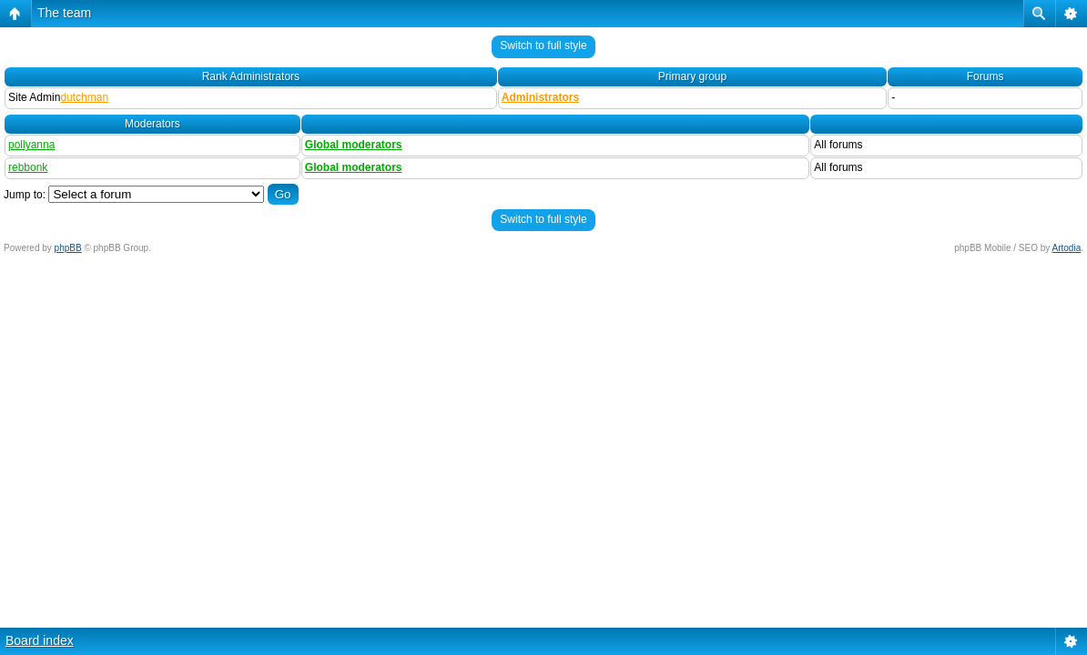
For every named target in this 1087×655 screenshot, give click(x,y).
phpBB (68, 248)
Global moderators (353, 144)
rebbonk (27, 167)
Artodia (1067, 248)
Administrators (540, 97)
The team (64, 12)
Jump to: (25, 194)
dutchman (84, 97)
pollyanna (31, 144)
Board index (39, 640)
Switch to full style (543, 45)
